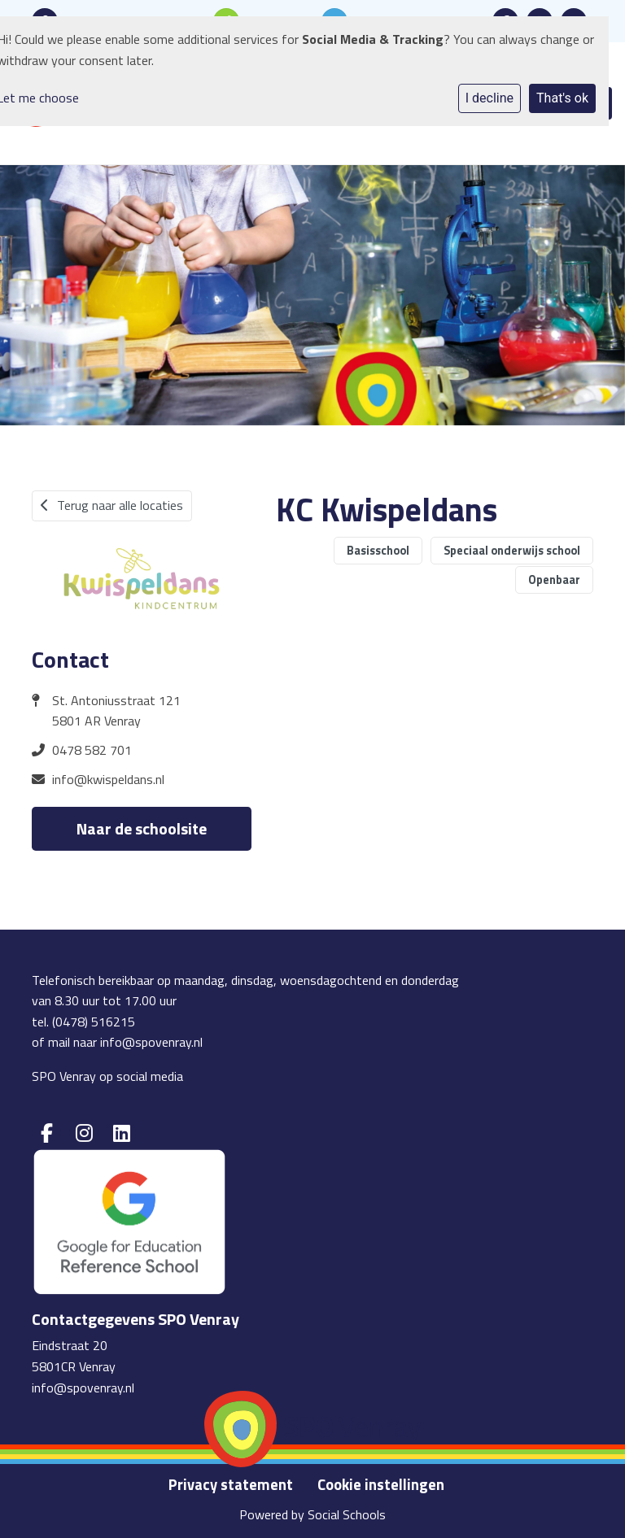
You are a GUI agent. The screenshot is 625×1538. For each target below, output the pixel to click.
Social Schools (347, 1514)
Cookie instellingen (380, 1484)
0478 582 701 (92, 750)
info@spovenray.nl (151, 1042)
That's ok (562, 98)
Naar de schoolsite (141, 828)
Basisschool (378, 551)
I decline (489, 98)
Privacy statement (230, 1484)
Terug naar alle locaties (112, 505)
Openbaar (554, 580)
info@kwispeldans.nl (108, 779)
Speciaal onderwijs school (512, 551)
